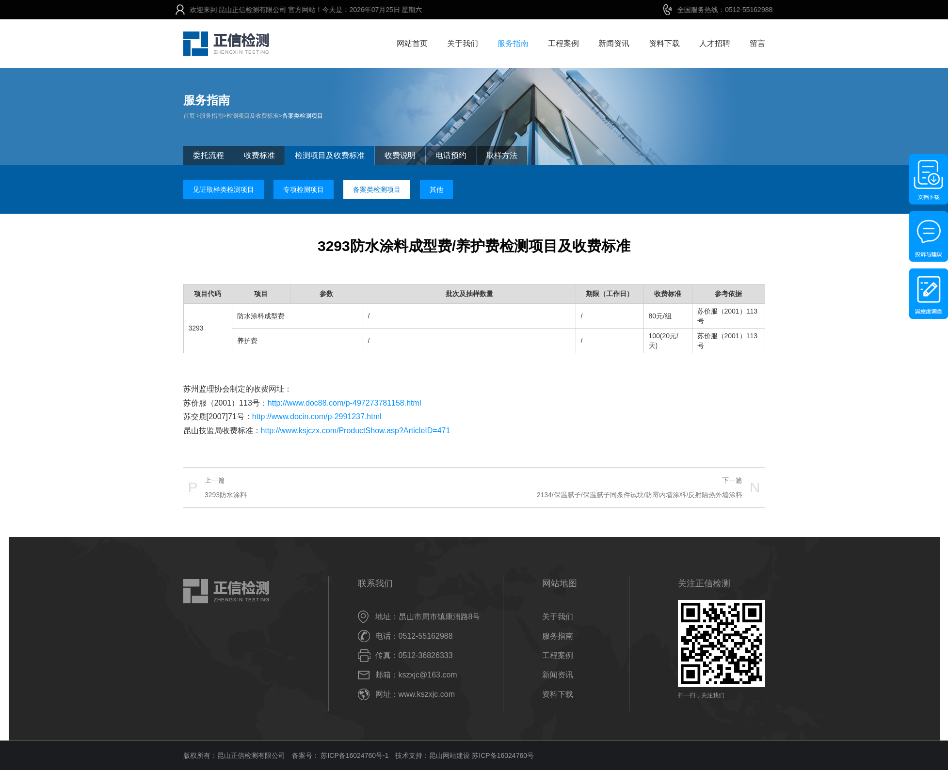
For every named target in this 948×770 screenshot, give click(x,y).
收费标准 (259, 155)
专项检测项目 (303, 189)
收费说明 (400, 155)
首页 (189, 115)
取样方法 (501, 155)
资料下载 (664, 43)
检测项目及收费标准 (252, 115)
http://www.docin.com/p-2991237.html (317, 416)
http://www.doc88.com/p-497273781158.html (344, 403)
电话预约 (450, 155)
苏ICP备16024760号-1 (354, 755)
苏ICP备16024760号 (503, 755)
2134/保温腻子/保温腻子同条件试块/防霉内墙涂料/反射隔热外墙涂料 (640, 495)
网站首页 (412, 43)
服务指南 (513, 43)
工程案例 (563, 43)
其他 (436, 189)
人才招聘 (714, 43)
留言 (757, 43)
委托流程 (208, 155)
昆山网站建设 (449, 755)
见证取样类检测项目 (223, 189)
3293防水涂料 (226, 495)
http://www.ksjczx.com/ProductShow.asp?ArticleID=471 (355, 430)
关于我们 (462, 43)
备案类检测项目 (302, 115)
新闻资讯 (613, 43)
